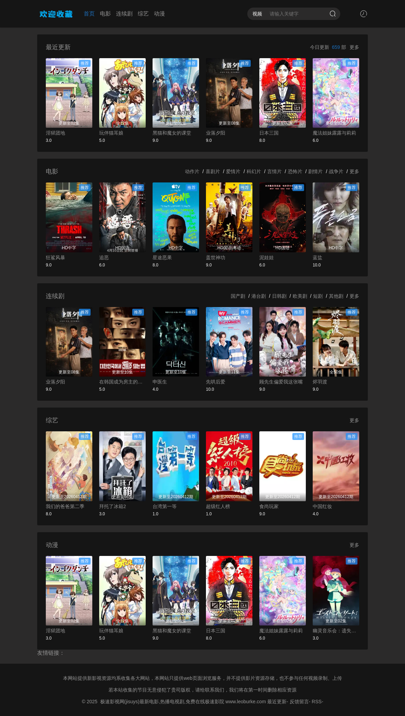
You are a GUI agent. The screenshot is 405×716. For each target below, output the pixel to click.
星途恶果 (162, 257)
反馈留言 (299, 701)
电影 (105, 14)
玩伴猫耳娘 (111, 133)
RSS (317, 701)
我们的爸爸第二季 (65, 506)
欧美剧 (300, 296)
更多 (354, 47)
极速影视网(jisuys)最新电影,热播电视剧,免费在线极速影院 (162, 701)
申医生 (160, 382)
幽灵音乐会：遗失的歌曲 (336, 630)
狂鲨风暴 (55, 257)
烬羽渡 (320, 382)
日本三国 (269, 133)
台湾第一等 (165, 506)
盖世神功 (215, 257)
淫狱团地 (55, 133)
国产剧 (238, 296)
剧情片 (315, 171)
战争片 (336, 171)
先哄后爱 (215, 382)
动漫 (159, 14)
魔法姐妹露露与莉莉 (334, 133)
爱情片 (233, 171)
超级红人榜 (218, 506)
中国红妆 (322, 506)
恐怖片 (295, 171)
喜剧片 (213, 171)
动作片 (192, 171)
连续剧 (124, 14)
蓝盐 (317, 257)
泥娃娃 (266, 257)
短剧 (318, 296)
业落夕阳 (215, 133)
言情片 (274, 171)
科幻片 (254, 171)
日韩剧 (279, 296)
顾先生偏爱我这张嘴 (281, 382)
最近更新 (277, 701)
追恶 (104, 257)
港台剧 (258, 296)
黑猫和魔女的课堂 (172, 133)
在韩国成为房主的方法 (122, 382)
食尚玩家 (269, 506)
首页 (89, 14)
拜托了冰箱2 (112, 506)
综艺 (143, 14)
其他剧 (336, 296)
